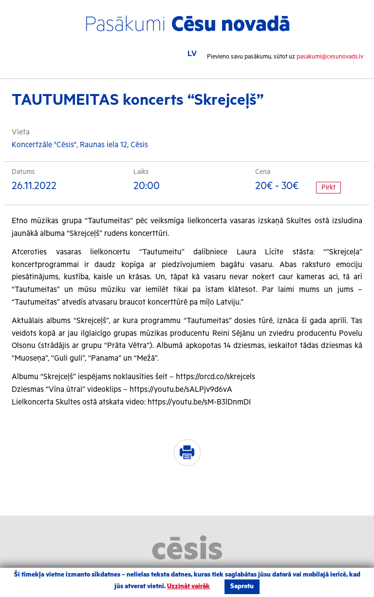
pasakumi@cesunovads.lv (330, 56)
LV (192, 53)
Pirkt (328, 188)
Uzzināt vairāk (188, 586)
